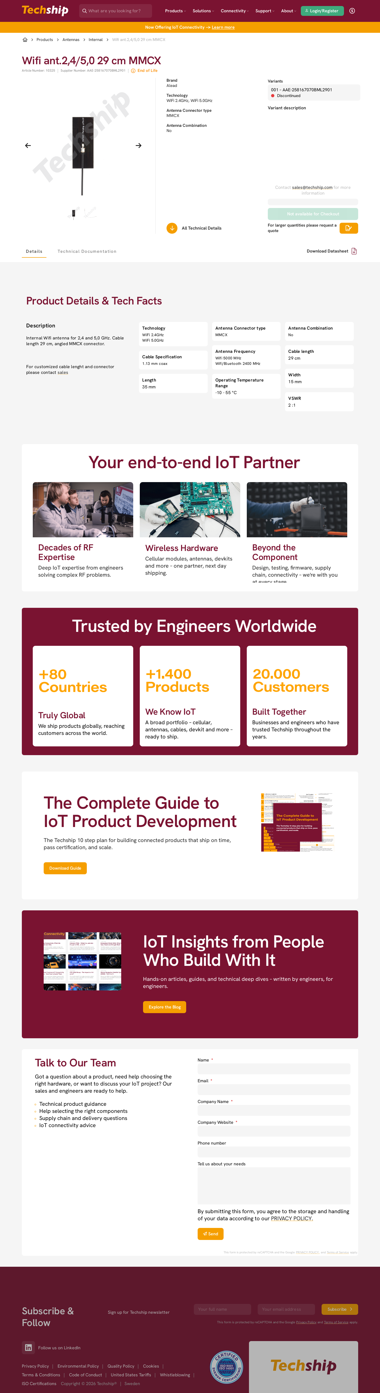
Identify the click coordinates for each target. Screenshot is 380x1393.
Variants (275, 81)
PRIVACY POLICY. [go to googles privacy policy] (308, 1252)
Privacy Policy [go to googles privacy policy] (306, 1322)
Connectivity (235, 11)
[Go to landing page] (45, 10)
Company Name (215, 1101)
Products (175, 11)
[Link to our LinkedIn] (30, 1347)
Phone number (212, 1143)
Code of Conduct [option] (85, 1375)
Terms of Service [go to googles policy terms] (338, 1252)
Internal (96, 39)
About (288, 11)
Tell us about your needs (222, 1164)
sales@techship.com (312, 187)
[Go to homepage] (303, 1367)
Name (205, 1060)
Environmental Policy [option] (78, 1366)
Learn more (223, 27)
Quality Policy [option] (121, 1366)
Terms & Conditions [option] (41, 1375)
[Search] (119, 9)
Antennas (71, 39)
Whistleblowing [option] (175, 1375)
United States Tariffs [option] (131, 1375)
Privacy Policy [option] (35, 1366)
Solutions (203, 11)
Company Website (217, 1122)
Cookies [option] (151, 1366)
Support (265, 11)
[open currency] (352, 11)
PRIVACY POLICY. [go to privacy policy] (292, 1218)
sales (63, 372)
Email (205, 1081)
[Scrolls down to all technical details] (172, 228)
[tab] (34, 251)
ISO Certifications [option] (39, 1383)
